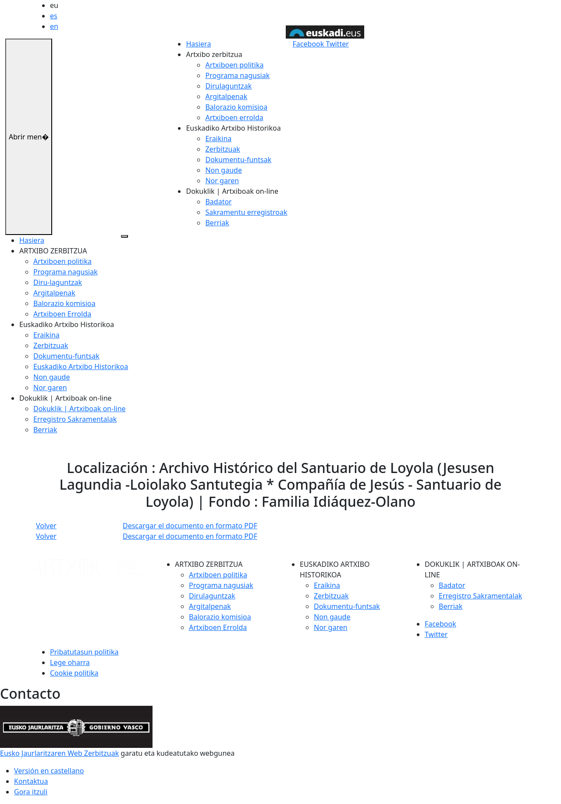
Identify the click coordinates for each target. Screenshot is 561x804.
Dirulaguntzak (228, 86)
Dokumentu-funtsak (238, 159)
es (53, 16)
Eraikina (218, 138)
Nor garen (222, 180)
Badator (218, 201)
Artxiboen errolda (234, 117)
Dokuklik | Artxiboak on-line (79, 408)
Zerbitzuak (222, 149)
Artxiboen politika (234, 65)
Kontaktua (31, 781)
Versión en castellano (49, 771)
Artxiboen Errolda (62, 314)
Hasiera (198, 44)
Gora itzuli (30, 792)
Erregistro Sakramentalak (75, 419)
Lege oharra (70, 662)
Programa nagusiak (237, 75)
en (54, 26)
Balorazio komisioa (236, 107)
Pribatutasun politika (84, 652)
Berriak (217, 223)
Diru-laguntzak (57, 282)
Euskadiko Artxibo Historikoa (80, 366)
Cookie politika (74, 673)
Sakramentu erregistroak (246, 212)
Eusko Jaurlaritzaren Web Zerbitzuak (59, 753)
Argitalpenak (226, 96)
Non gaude (223, 170)
